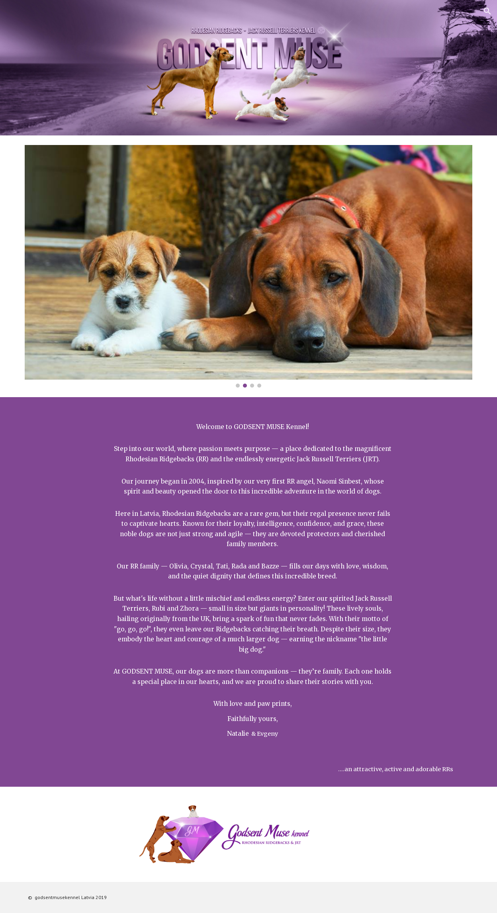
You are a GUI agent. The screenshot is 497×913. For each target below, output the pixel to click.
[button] (487, 11)
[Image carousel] (248, 266)
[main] (248, 574)
